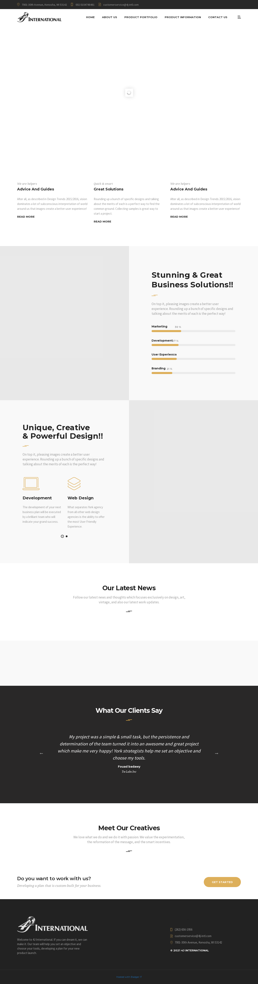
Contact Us (217, 17)
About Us (109, 17)
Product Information (183, 17)
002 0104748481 (85, 4)
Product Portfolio (140, 17)
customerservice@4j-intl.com (121, 4)
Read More (26, 216)
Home (90, 17)
